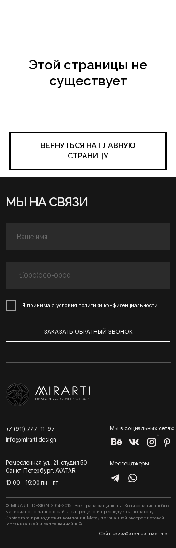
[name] (88, 237)
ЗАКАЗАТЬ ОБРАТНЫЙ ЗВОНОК (88, 332)
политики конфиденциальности (118, 305)
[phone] (88, 275)
